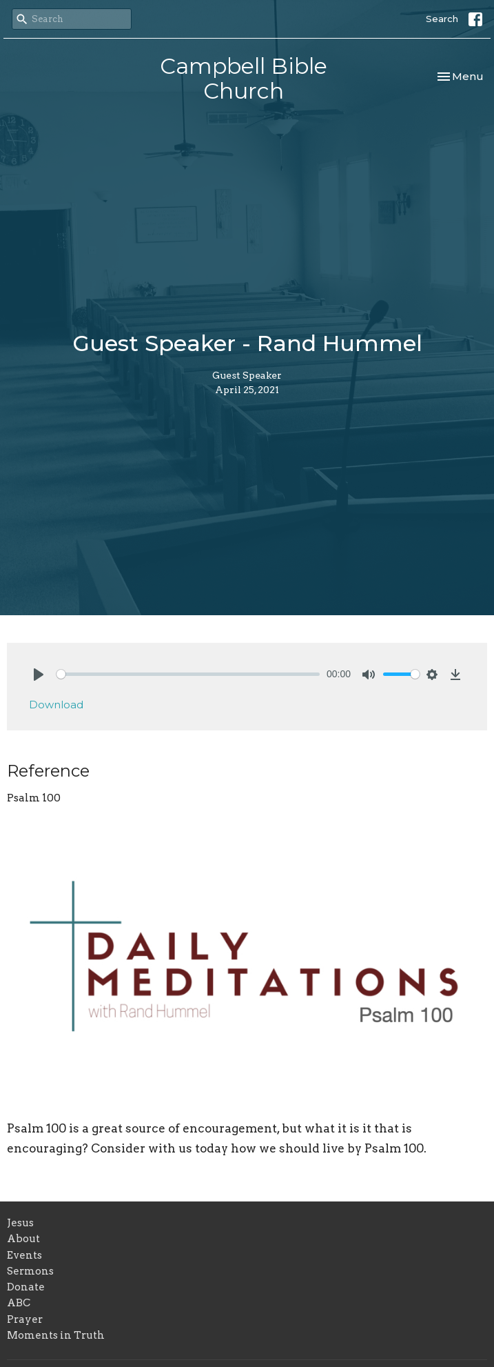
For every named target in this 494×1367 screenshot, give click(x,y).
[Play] (39, 674)
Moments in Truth (56, 1335)
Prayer (25, 1319)
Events (24, 1255)
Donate (26, 1287)
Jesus (20, 1223)
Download (56, 704)
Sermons (30, 1271)
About (23, 1239)
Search (442, 18)
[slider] (188, 674)
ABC (18, 1303)
